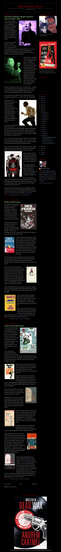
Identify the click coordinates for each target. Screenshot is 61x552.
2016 (42, 106)
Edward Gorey (13, 475)
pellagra (30, 92)
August (44, 121)
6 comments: (26, 195)
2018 (42, 102)
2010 (42, 152)
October (44, 117)
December (44, 112)
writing (40, 179)
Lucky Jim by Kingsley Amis (14, 326)
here (19, 184)
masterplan (45, 174)
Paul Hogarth (24, 461)
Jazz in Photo (15, 189)
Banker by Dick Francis (12, 202)
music (44, 179)
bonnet (11, 384)
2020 (42, 98)
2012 (42, 148)
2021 (42, 96)
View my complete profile (46, 183)
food (49, 179)
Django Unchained (8, 192)
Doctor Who (48, 172)
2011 (42, 150)
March (43, 131)
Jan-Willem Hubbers (21, 313)
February (44, 133)
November (44, 115)
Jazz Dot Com (15, 191)
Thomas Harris (24, 252)
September (44, 119)
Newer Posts (7, 484)
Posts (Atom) (14, 486)
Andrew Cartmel (45, 168)
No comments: (27, 318)
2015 (42, 109)
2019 (42, 100)
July (43, 123)
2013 (42, 146)
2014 (42, 111)
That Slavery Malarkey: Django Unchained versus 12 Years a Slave (18, 18)
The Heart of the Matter (26, 460)
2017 (42, 104)
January (44, 135)
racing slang (7, 217)
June (43, 125)
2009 (42, 154)
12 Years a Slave (30, 191)
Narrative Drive (30, 6)
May (43, 127)
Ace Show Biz (28, 192)
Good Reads (14, 315)
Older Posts (34, 484)
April (43, 129)
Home (20, 484)
